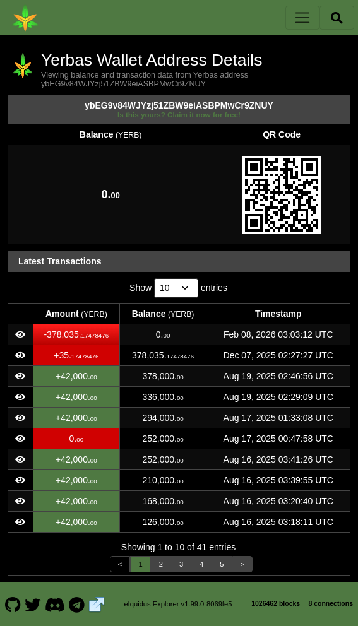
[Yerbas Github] (12, 604)
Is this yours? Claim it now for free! (179, 114)
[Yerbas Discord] (55, 604)
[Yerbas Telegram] (77, 604)
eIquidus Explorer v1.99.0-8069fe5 (178, 604)
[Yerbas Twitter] (33, 604)
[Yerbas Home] (25, 17)
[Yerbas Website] (97, 604)
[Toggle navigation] (302, 18)
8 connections (330, 603)
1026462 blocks (275, 603)
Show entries (178, 288)
